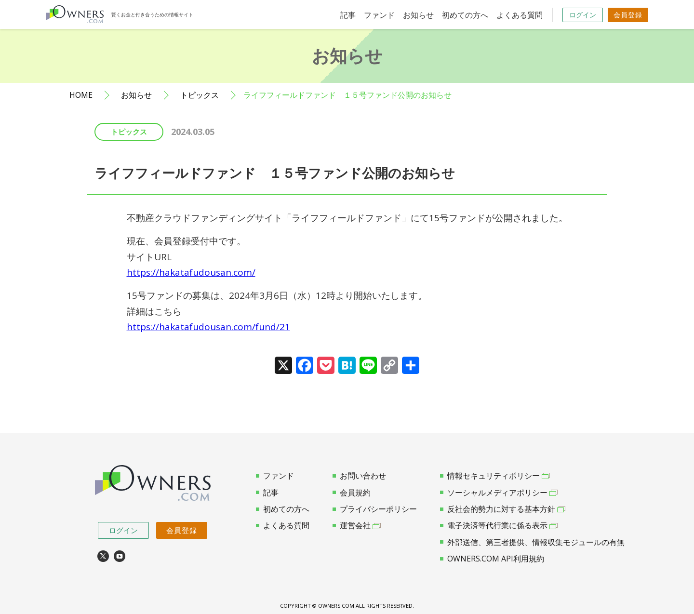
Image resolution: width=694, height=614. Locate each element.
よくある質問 (519, 15)
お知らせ (418, 15)
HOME (81, 95)
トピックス (199, 95)
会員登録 (628, 14)
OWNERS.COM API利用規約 (492, 558)
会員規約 (352, 492)
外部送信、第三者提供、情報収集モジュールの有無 (532, 542)
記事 (348, 15)
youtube (119, 556)
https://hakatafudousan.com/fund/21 (208, 326)
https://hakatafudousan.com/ (191, 272)
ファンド (379, 15)
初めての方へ (465, 15)
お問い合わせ (359, 475)
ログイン (582, 14)
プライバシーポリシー (375, 509)
